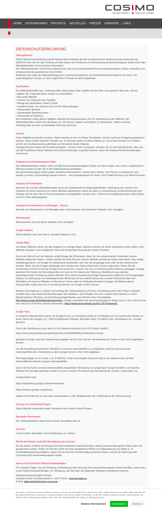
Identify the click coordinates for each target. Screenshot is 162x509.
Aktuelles (77, 23)
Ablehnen (137, 503)
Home (17, 23)
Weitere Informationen (93, 503)
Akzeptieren (119, 503)
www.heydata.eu (78, 478)
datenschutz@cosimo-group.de (41, 481)
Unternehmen (36, 23)
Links (127, 23)
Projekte (58, 23)
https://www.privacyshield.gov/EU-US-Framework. (91, 303)
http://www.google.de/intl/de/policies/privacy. (39, 300)
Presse (95, 23)
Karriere (112, 23)
